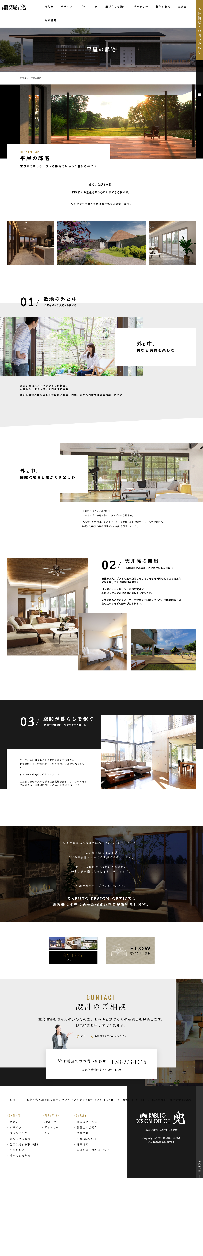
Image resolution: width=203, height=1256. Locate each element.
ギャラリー (51, 1133)
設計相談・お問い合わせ (93, 1150)
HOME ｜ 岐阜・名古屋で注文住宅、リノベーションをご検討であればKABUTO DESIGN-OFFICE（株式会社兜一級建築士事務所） (100, 1100)
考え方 (14, 1122)
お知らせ (50, 1122)
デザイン (15, 1127)
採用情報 (82, 1144)
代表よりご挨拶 (87, 1122)
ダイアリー (51, 1127)
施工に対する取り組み (24, 1144)
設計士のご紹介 (87, 1127)
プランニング (18, 1133)
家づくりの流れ (20, 1139)
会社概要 (82, 1133)
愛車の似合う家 (20, 1155)
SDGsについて (87, 1139)
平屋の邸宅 (17, 1150)
